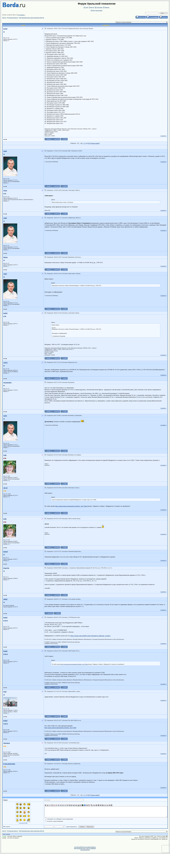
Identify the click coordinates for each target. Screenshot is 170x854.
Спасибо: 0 (163, 135)
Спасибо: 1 (163, 408)
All (89, 143)
